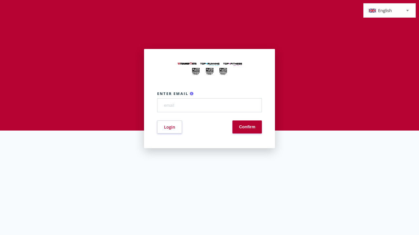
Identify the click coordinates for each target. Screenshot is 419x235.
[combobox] (389, 10)
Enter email (175, 93)
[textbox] (389, 11)
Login (169, 127)
